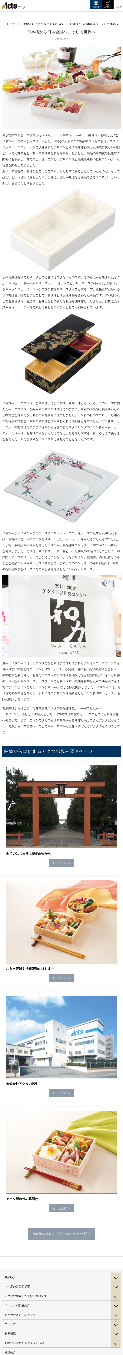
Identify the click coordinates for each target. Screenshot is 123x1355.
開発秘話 (10, 1333)
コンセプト (12, 1324)
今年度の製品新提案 (17, 1286)
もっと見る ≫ (61, 862)
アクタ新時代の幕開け (22, 1199)
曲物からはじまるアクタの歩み (24, 1342)
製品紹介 (10, 1277)
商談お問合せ (107, 6)
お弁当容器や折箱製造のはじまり (30, 969)
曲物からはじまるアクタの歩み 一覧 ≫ (61, 1234)
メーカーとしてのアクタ (20, 1314)
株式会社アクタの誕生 (22, 1084)
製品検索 (96, 7)
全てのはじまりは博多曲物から (28, 853)
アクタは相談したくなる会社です (26, 1296)
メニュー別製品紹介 (17, 1305)
